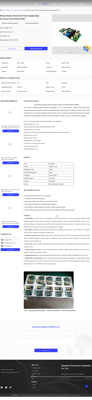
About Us (54, 4)
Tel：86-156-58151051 (7, 369)
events (73, 4)
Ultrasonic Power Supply (17, 10)
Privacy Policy (15, 395)
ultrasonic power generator (69, 310)
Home (36, 4)
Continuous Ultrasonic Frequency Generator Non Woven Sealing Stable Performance (10, 223)
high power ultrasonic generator (37, 310)
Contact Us (64, 4)
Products (45, 4)
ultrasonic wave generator (53, 310)
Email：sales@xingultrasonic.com (10, 372)
